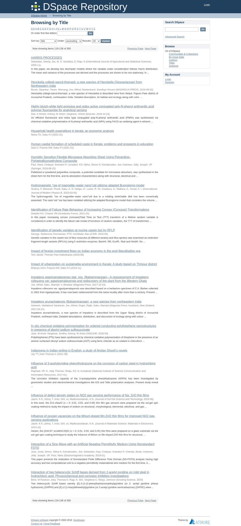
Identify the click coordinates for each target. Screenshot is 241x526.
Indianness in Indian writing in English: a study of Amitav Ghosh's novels (79, 350)
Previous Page (135, 48)
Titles (172, 62)
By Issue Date (176, 57)
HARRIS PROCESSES (46, 57)
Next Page (150, 48)
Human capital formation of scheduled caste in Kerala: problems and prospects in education (92, 144)
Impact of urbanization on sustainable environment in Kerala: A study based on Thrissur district (94, 264)
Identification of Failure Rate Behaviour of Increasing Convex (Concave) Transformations (90, 209)
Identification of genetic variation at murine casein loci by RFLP (73, 230)
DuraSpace (79, 520)
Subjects (173, 65)
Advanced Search (175, 36)
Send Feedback (52, 523)
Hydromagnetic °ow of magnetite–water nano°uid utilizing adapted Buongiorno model (87, 185)
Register (169, 82)
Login (207, 4)
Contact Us (36, 523)
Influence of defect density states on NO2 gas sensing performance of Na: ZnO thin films (90, 395)
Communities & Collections (183, 54)
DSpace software (39, 520)
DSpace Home (39, 15)
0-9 (33, 28)
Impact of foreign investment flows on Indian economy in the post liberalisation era (85, 251)
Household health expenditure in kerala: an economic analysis (72, 130)
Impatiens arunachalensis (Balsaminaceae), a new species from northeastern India (86, 301)
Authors (173, 60)
